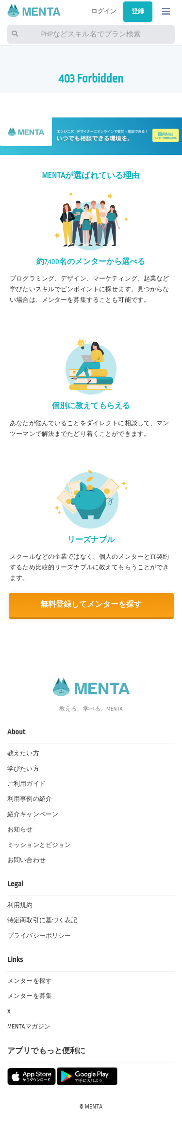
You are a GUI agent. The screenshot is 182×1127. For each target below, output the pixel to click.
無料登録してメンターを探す (91, 604)
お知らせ (20, 829)
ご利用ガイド (26, 783)
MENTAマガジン (28, 1026)
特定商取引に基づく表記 (42, 920)
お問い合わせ (26, 860)
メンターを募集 (29, 996)
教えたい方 (23, 753)
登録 (138, 11)
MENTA (94, 1106)
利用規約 (20, 905)
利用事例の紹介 (29, 799)
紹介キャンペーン (32, 814)
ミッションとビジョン (39, 845)
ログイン (104, 11)
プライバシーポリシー (39, 935)
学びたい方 (23, 768)
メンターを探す (29, 981)
